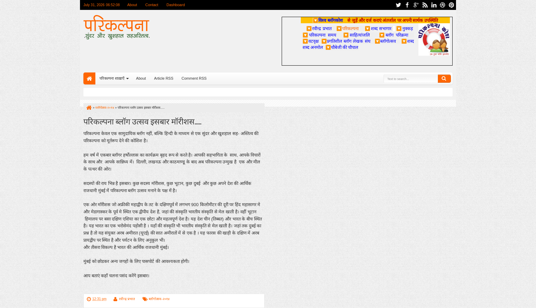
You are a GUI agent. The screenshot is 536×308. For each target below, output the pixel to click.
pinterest (451, 5)
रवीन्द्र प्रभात (127, 299)
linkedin (433, 5)
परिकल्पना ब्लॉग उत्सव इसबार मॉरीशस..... (142, 121)
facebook (407, 5)
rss (424, 5)
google (416, 5)
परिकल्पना (347, 28)
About (132, 5)
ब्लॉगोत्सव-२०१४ (159, 299)
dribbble (442, 5)
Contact (151, 5)
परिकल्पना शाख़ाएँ (111, 78)
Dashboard (175, 5)
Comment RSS (194, 78)
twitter (398, 5)
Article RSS (163, 78)
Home (89, 78)
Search (444, 79)
